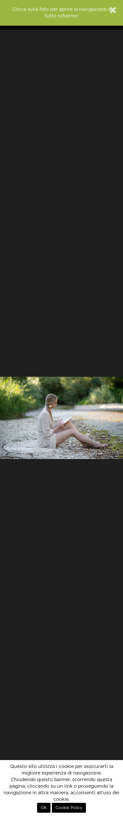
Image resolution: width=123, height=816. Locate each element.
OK (44, 808)
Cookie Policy (68, 808)
